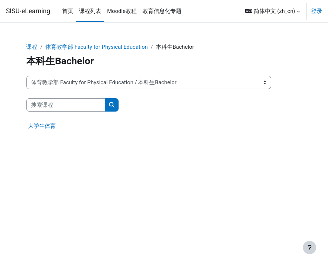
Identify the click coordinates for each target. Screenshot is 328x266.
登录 (316, 11)
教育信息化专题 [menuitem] (162, 11)
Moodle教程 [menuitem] (122, 11)
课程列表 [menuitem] (90, 11)
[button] (272, 11)
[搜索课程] (65, 105)
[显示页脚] (309, 247)
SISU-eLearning (28, 11)
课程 (31, 47)
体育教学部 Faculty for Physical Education (96, 47)
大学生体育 (42, 126)
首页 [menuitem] (67, 11)
